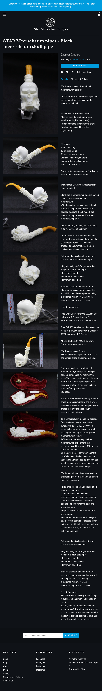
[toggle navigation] (4, 14)
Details (64, 79)
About (6, 666)
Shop (5, 659)
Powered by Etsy (77, 669)
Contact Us (8, 680)
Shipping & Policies (80, 79)
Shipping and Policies (13, 677)
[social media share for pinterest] (73, 72)
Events (6, 670)
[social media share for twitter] (67, 72)
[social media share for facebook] (62, 72)
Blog (5, 662)
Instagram (40, 662)
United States (78, 59)
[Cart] (98, 15)
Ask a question (84, 72)
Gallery (6, 673)
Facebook (40, 659)
